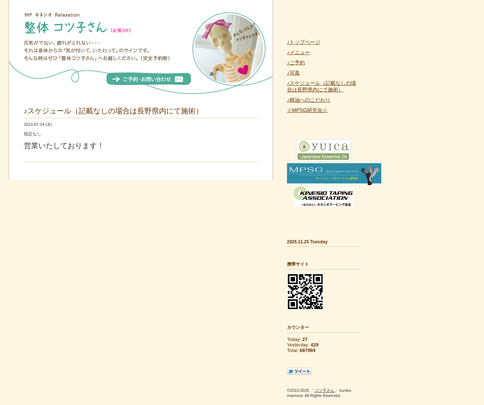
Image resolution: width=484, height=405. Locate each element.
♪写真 (293, 73)
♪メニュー (298, 52)
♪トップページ (303, 42)
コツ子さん (324, 390)
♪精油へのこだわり (308, 100)
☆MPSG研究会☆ (307, 110)
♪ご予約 (296, 62)
